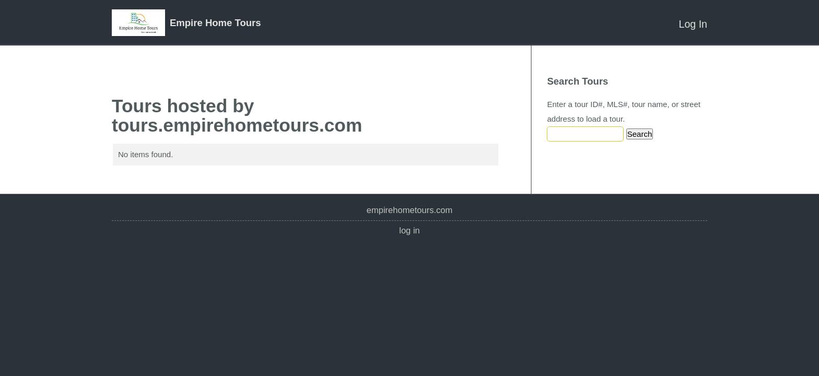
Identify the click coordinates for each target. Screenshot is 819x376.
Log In (693, 24)
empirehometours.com (410, 210)
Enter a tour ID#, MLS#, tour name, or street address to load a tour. (623, 111)
